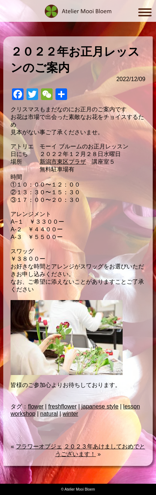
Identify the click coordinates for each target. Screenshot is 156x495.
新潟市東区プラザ (63, 162)
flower (36, 406)
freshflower (62, 406)
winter (70, 414)
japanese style (99, 406)
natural (49, 414)
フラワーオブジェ (39, 446)
